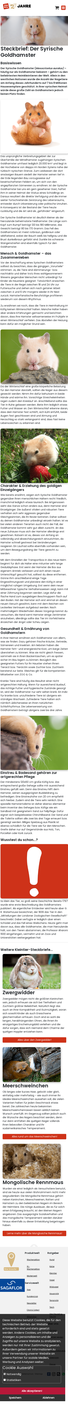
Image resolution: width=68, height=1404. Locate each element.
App (29, 1289)
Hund (52, 1259)
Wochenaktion (33, 1259)
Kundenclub (32, 1296)
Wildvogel (54, 1287)
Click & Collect (33, 1310)
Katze (52, 1266)
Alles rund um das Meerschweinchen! (34, 1136)
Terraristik (54, 1300)
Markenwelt (32, 1276)
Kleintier (53, 1273)
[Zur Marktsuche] (11, 1262)
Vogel (52, 1280)
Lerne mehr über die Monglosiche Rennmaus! (34, 1233)
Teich (52, 1307)
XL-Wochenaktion (33, 1267)
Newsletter (31, 1303)
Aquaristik (54, 1293)
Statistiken (12, 1380)
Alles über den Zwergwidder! (34, 1040)
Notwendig (12, 1374)
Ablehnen (48, 1397)
